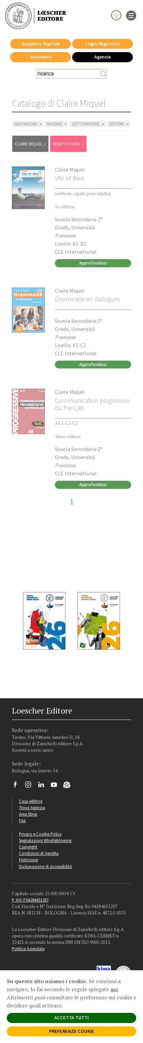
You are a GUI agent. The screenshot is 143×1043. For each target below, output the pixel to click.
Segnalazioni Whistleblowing (45, 840)
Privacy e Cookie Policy (40, 834)
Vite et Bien (70, 178)
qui (114, 989)
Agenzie (102, 57)
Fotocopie (28, 859)
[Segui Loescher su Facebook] (18, 786)
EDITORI (119, 124)
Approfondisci (93, 263)
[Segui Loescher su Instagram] (31, 786)
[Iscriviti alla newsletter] (69, 785)
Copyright (28, 846)
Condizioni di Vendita (39, 853)
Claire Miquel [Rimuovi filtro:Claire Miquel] (31, 144)
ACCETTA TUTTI (71, 1018)
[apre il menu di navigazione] (131, 15)
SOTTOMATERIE (88, 124)
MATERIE (57, 124)
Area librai (28, 814)
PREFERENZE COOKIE (71, 1031)
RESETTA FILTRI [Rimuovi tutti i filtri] (69, 144)
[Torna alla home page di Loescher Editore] (35, 15)
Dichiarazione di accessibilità (45, 866)
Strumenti (41, 57)
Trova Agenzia (32, 807)
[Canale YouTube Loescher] (56, 786)
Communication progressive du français (92, 404)
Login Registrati (102, 44)
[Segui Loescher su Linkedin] (43, 786)
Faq (22, 820)
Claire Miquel (70, 169)
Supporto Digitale (41, 44)
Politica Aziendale (28, 948)
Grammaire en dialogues (87, 299)
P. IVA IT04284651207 (30, 900)
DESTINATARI (29, 124)
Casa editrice (30, 801)
